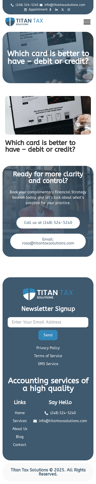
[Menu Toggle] (87, 22)
